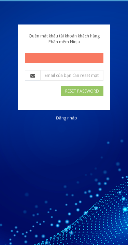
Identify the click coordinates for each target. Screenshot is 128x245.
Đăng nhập (66, 118)
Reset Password (82, 91)
